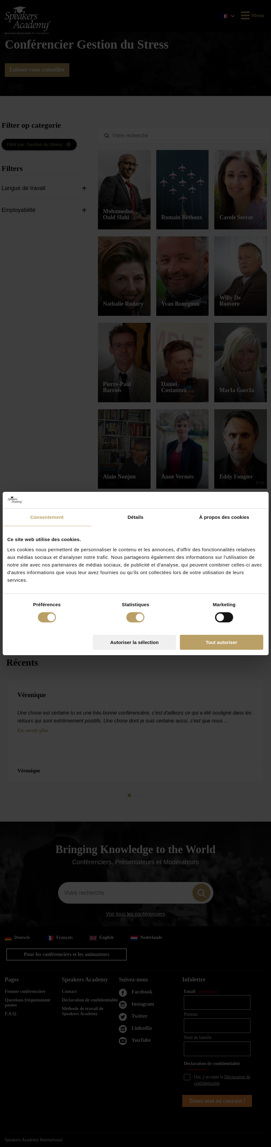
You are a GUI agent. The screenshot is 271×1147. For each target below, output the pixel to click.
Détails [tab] (136, 517)
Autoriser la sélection (134, 642)
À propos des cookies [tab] (224, 517)
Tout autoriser (221, 642)
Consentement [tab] (46, 517)
